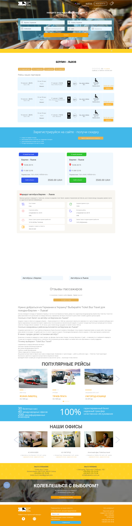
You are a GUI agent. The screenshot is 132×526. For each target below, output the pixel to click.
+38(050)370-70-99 (28, 457)
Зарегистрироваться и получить (90, 138)
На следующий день (24, 69)
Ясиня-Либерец (28, 396)
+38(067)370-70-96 (39, 457)
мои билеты (100, 4)
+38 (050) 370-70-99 (108, 520)
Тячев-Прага (60, 396)
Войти (89, 3)
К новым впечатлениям (66, 497)
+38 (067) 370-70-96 (108, 522)
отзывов (107, 68)
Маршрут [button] (41, 86)
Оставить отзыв (66, 300)
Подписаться (66, 522)
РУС (77, 3)
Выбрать (108, 88)
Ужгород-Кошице (95, 396)
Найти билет (29, 180)
